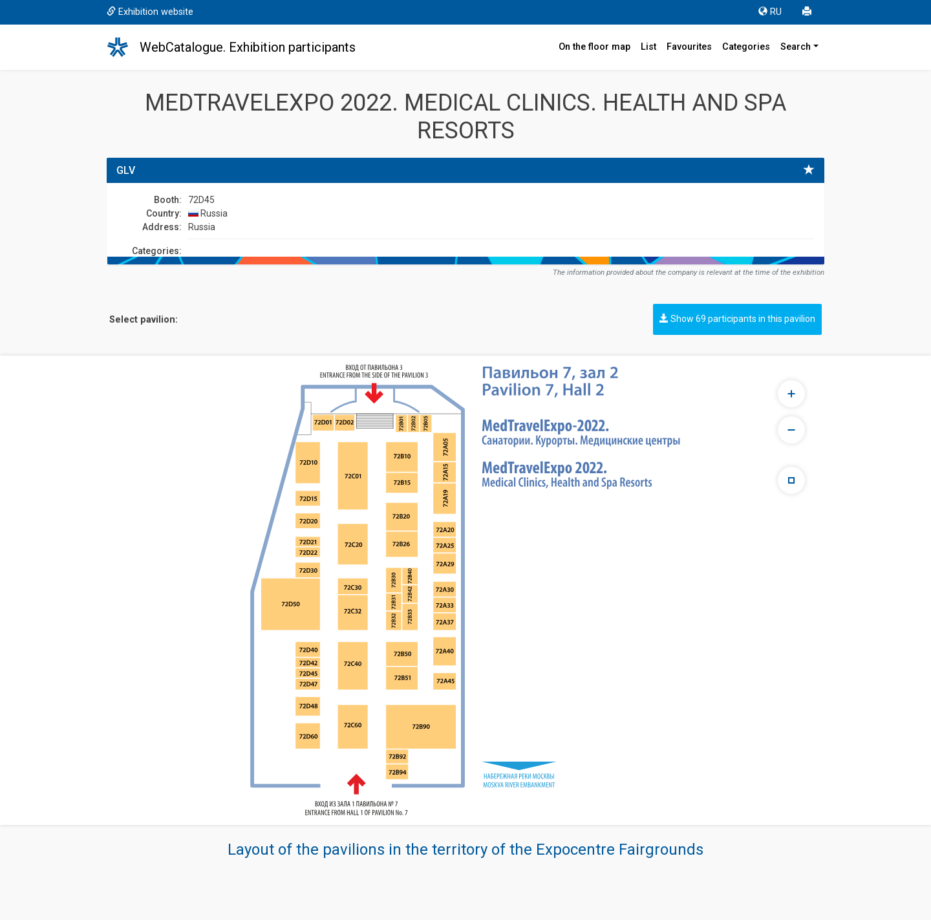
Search (795, 46)
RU (770, 11)
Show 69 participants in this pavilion (737, 319)
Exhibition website (150, 11)
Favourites (689, 46)
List (648, 46)
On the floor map (594, 46)
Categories (746, 46)
